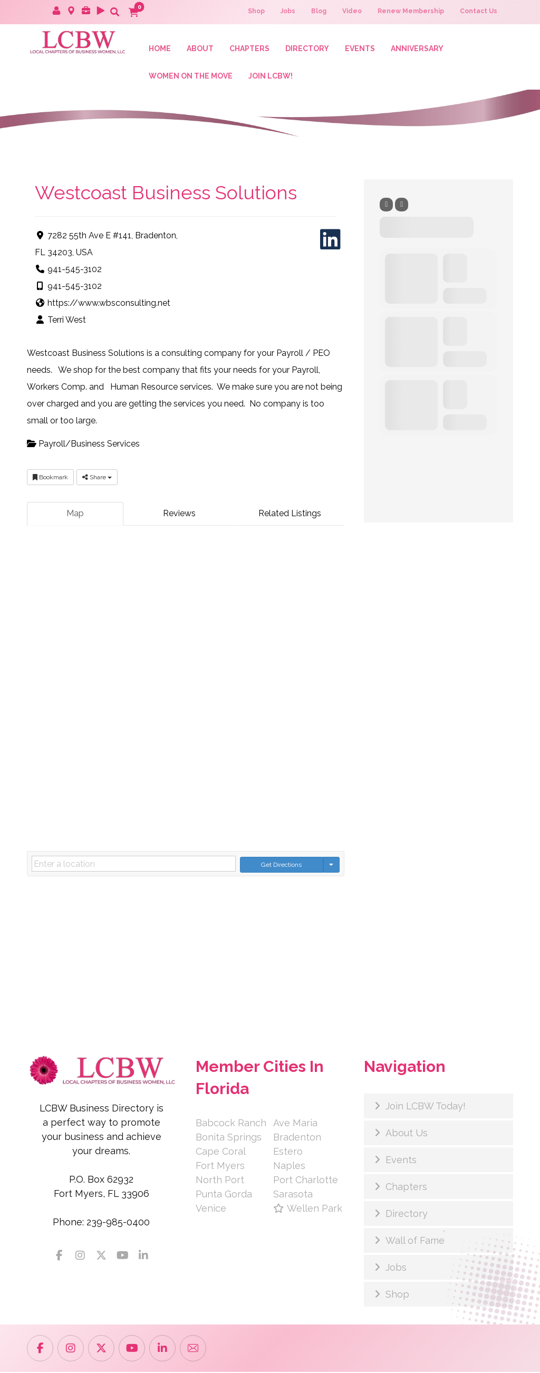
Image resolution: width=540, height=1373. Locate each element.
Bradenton (297, 1138)
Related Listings (289, 515)
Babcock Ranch (231, 1123)
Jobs (396, 1268)
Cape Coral (221, 1152)
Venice (211, 1209)
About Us (406, 1133)
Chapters (406, 1187)
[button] (114, 11)
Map (75, 515)
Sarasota (293, 1195)
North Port (220, 1180)
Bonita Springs (229, 1138)
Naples (289, 1166)
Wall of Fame (415, 1241)
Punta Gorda (224, 1195)
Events (401, 1160)
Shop (397, 1295)
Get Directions (281, 865)
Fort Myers (220, 1166)
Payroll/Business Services (83, 445)
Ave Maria (295, 1123)
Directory (406, 1214)
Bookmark (50, 478)
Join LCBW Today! (425, 1107)
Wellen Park (307, 1209)
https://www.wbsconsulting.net (108, 304)
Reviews (179, 515)
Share (97, 478)
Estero (288, 1152)
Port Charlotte (305, 1180)
